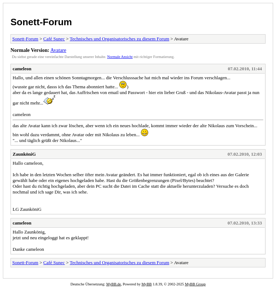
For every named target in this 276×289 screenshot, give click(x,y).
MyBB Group (195, 284)
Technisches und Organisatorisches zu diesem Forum (119, 38)
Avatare (58, 50)
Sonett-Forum (41, 22)
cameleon (22, 68)
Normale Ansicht (120, 57)
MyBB (146, 284)
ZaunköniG (24, 154)
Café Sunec (54, 38)
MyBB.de (113, 284)
